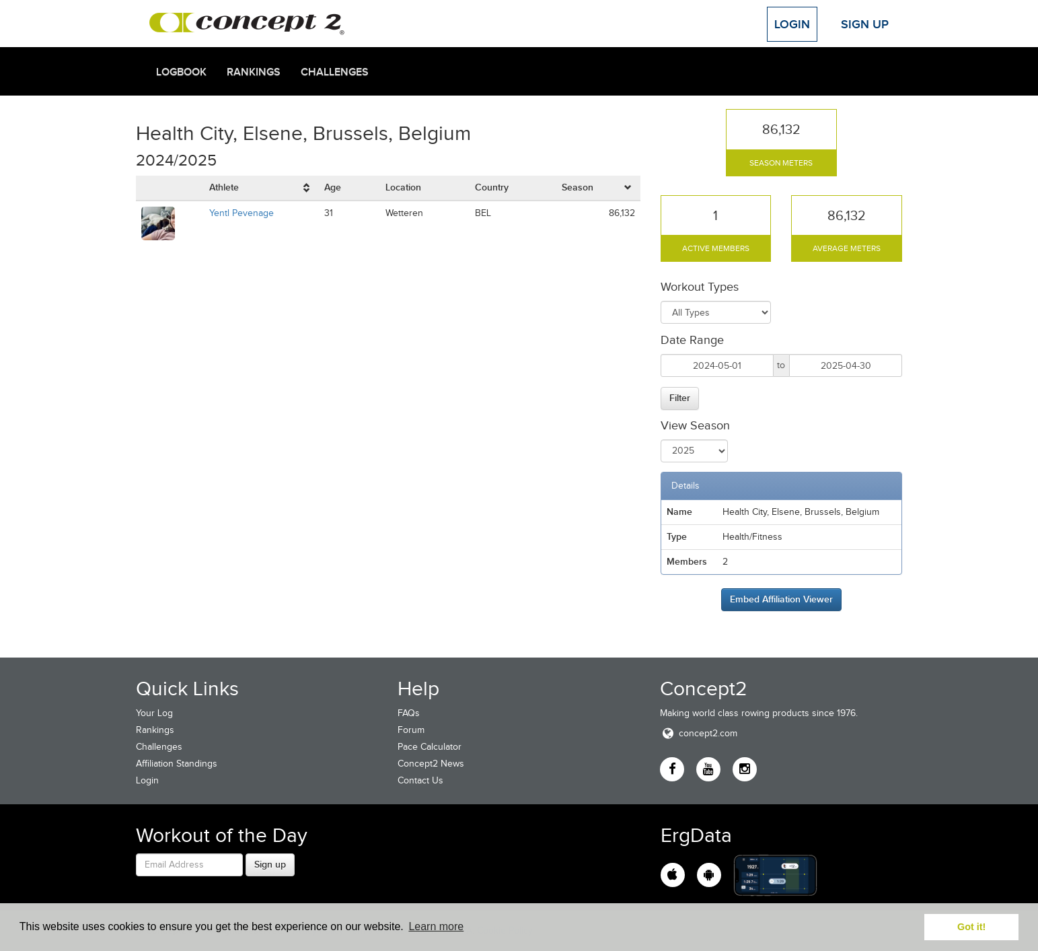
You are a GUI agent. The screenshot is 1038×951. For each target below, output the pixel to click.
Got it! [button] (971, 926)
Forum (411, 730)
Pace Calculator (429, 747)
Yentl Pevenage (241, 213)
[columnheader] (262, 188)
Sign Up (865, 24)
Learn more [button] (436, 926)
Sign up (270, 864)
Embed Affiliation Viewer (781, 599)
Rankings (254, 72)
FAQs (409, 713)
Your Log (154, 713)
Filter (679, 397)
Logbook (181, 72)
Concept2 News (431, 764)
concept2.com (698, 733)
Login (792, 24)
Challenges (335, 72)
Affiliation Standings (176, 764)
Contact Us (420, 780)
